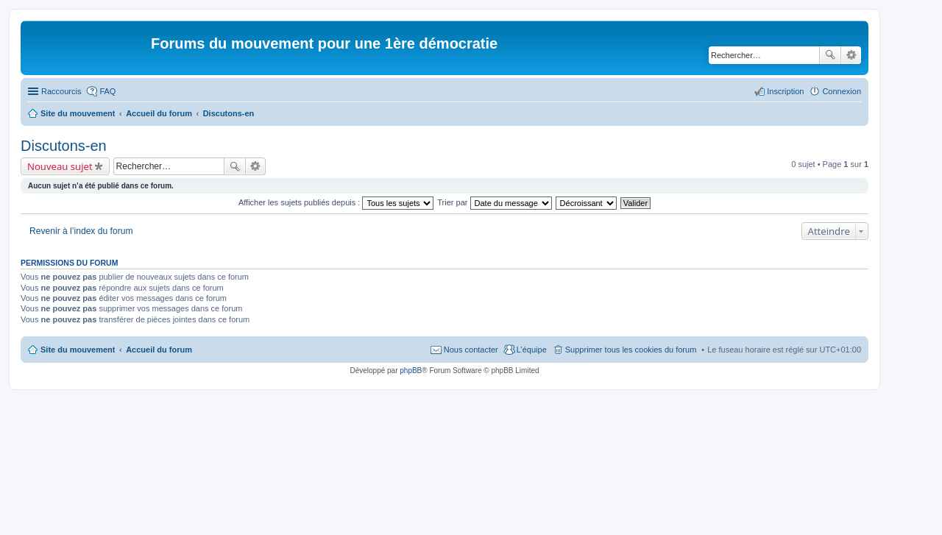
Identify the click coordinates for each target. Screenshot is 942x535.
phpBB (411, 370)
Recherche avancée (851, 55)
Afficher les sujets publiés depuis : (336, 202)
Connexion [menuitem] (841, 91)
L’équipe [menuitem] (532, 349)
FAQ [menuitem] (107, 91)
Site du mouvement (77, 349)
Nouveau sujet (60, 166)
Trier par (494, 202)
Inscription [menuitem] (785, 91)
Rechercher (830, 55)
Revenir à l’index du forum (81, 231)
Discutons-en (64, 146)
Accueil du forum (159, 349)
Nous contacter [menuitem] (471, 349)
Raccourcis (61, 91)
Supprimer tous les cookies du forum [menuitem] (631, 349)
